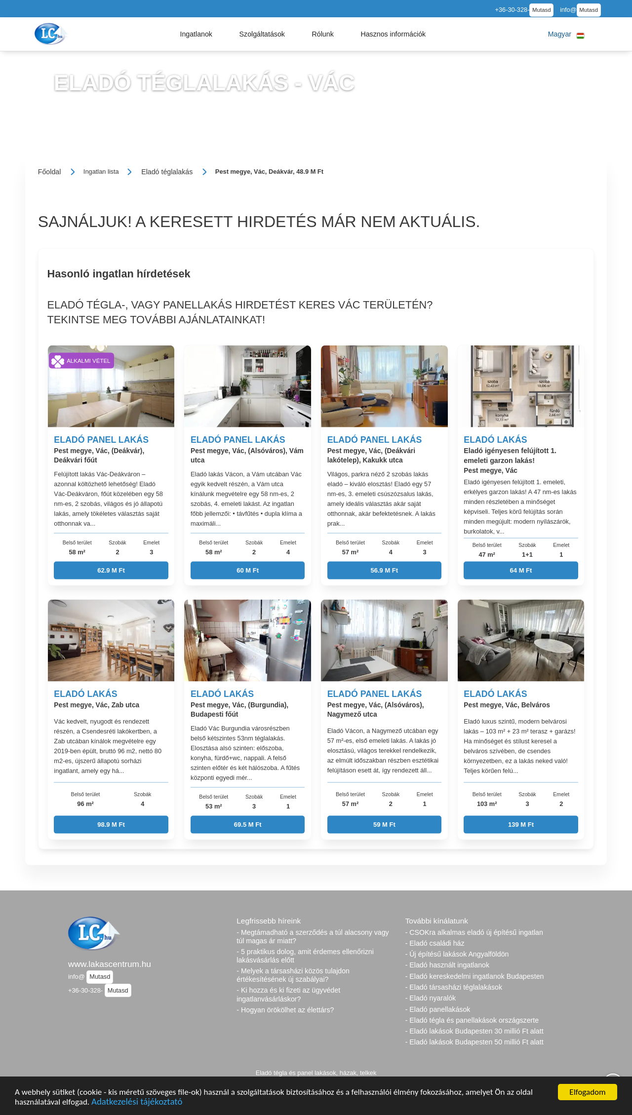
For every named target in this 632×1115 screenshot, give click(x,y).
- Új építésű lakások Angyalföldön (457, 954)
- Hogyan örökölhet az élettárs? (285, 1010)
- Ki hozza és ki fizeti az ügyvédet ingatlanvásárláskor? (288, 994)
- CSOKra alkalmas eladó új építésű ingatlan (474, 932)
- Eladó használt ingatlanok (447, 965)
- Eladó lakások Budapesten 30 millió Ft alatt (474, 1031)
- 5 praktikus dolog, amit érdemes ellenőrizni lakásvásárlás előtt (305, 956)
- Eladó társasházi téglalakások (453, 987)
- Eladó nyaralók (430, 998)
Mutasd (541, 10)
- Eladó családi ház (435, 943)
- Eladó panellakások (438, 1009)
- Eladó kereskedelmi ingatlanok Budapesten (474, 976)
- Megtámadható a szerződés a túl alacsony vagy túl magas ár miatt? (313, 936)
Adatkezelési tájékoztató (136, 1103)
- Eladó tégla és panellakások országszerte (472, 1020)
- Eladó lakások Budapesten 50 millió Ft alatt (474, 1042)
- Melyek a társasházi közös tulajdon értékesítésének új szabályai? (293, 975)
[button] (196, 34)
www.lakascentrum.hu (109, 964)
